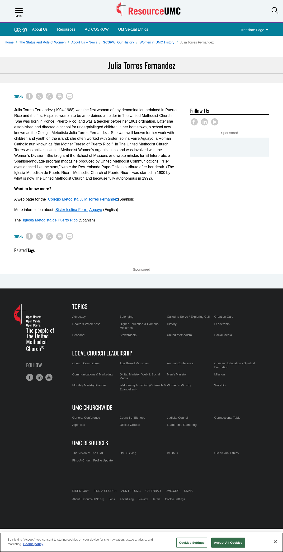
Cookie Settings (175, 499)
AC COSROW (96, 29)
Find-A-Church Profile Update (92, 460)
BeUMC (172, 453)
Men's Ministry (177, 374)
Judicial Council (177, 417)
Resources (66, 29)
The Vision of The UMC (88, 453)
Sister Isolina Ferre (71, 210)
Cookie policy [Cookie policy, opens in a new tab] (33, 544)
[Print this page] (59, 96)
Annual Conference (180, 363)
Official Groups (130, 425)
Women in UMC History (157, 42)
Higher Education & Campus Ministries (139, 326)
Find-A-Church (105, 491)
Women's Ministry (179, 385)
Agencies (78, 425)
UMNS (188, 491)
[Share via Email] (69, 96)
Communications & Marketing (92, 374)
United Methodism (179, 335)
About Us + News (84, 42)
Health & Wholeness (86, 324)
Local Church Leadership (102, 352)
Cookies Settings (192, 542)
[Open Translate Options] (254, 30)
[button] (275, 10)
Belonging (126, 316)
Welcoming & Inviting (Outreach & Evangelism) (143, 387)
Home (9, 42)
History (171, 324)
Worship (220, 385)
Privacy (143, 499)
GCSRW (20, 30)
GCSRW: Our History (118, 42)
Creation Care (224, 316)
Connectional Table (227, 417)
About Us (40, 29)
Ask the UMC (131, 491)
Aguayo (95, 210)
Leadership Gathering (182, 425)
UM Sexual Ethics (133, 29)
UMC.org (172, 491)
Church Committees (85, 363)
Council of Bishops (132, 417)
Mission (219, 374)
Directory (80, 491)
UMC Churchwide (92, 407)
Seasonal (78, 335)
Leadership (222, 324)
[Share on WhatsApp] (49, 96)
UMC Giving (128, 453)
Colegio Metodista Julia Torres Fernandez (82, 199)
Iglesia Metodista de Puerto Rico (50, 220)
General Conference (86, 417)
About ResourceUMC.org (88, 499)
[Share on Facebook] (29, 96)
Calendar (153, 491)
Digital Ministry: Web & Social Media (140, 376)
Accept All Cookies (228, 542)
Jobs (112, 499)
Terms (156, 499)
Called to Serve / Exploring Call (188, 316)
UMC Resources (90, 442)
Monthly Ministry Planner (89, 385)
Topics (79, 306)
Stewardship (128, 335)
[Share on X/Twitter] (39, 96)
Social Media (223, 335)
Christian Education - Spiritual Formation (234, 365)
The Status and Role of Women (42, 42)
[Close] (275, 542)
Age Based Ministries (134, 363)
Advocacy (78, 316)
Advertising (127, 499)
